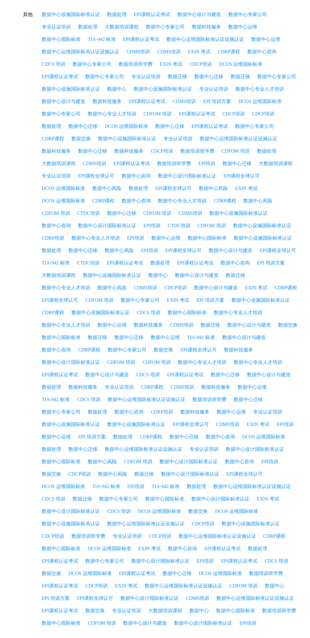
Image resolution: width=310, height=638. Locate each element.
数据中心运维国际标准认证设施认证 (205, 39)
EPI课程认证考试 (152, 14)
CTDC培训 (88, 213)
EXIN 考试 (199, 51)
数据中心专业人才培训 (260, 88)
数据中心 (117, 88)
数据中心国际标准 (61, 39)
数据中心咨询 (261, 51)
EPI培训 (206, 163)
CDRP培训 (53, 238)
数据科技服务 (206, 26)
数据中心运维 (242, 26)
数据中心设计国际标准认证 (187, 175)
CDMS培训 (138, 51)
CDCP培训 (201, 64)
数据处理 (117, 14)
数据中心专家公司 (247, 14)
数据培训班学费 (136, 64)
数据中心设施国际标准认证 (71, 14)
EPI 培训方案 (217, 101)
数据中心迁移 (208, 76)
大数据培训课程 (122, 26)
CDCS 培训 (53, 64)
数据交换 (81, 138)
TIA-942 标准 (102, 39)
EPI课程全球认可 (96, 175)
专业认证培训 (56, 26)
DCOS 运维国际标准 (240, 64)
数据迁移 (177, 76)
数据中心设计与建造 (199, 14)
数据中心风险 (106, 188)
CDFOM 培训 (157, 113)
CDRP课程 (229, 51)
